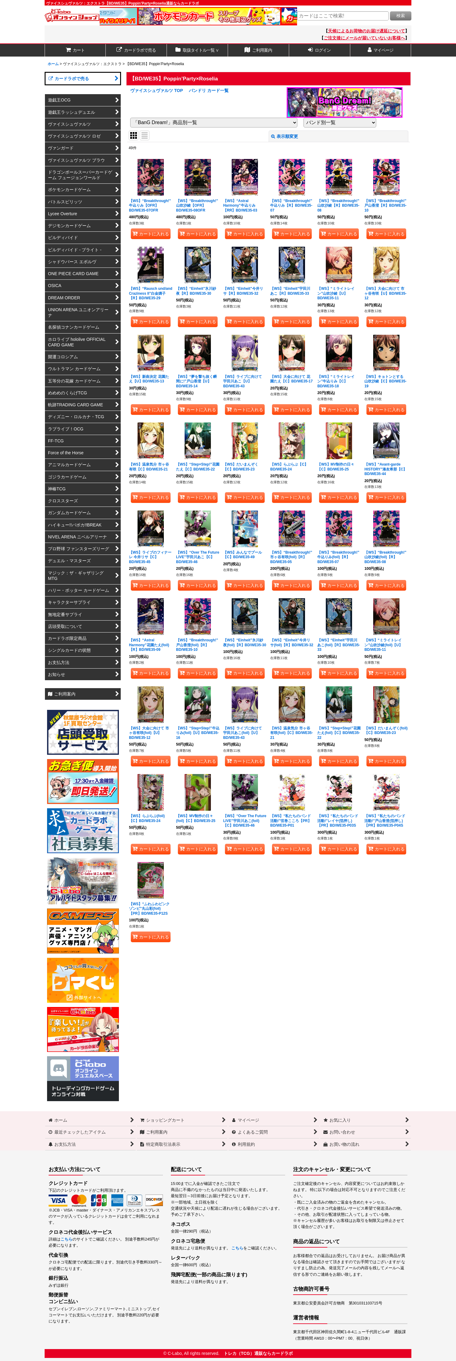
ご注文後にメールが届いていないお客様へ (364, 37)
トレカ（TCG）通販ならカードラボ (258, 1353)
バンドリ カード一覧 (209, 90)
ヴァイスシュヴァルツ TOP (156, 90)
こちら (66, 1239)
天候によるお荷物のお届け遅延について (366, 30)
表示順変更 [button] (284, 136)
